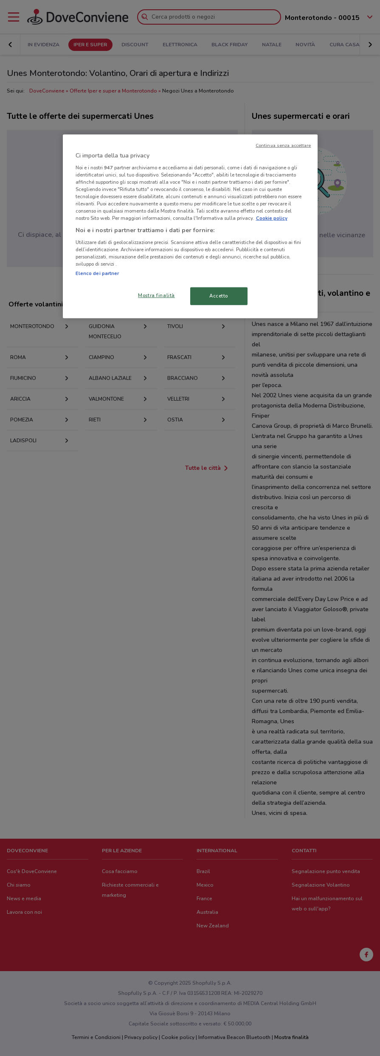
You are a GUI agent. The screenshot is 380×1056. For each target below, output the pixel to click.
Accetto (218, 295)
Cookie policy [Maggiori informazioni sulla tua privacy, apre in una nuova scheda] (271, 218)
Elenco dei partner (97, 273)
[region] (190, 226)
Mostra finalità (156, 295)
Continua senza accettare (283, 145)
